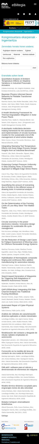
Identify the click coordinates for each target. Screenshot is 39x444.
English (27, 28)
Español (20, 28)
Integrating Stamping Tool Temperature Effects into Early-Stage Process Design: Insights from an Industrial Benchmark (19, 148)
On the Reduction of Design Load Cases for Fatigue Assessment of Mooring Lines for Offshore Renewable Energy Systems (19, 242)
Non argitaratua (8, 58)
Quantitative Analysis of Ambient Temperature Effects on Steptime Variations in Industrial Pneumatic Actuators (16, 82)
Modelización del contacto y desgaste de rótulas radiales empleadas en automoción (19, 335)
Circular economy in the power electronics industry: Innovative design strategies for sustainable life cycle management (18, 225)
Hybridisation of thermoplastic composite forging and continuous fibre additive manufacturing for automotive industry (19, 260)
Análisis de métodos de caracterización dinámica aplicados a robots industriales (19, 315)
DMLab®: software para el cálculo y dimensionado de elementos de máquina (19, 368)
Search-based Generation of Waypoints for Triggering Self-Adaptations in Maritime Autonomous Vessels (19, 278)
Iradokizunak (15, 442)
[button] (24, 14)
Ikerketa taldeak (28, 54)
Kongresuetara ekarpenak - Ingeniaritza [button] (18, 31)
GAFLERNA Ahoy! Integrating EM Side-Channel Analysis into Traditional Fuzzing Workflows (19, 291)
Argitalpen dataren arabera (13, 50)
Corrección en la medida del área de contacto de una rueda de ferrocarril (17, 352)
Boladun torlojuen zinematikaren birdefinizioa (16, 403)
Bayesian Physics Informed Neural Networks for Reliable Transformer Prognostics (17, 96)
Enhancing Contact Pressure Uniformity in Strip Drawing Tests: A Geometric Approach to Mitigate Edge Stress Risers (19, 166)
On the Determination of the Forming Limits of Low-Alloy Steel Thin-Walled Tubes (18, 205)
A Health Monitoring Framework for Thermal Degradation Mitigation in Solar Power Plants (19, 115)
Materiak (17, 54)
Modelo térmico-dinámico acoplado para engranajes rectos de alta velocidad (19, 387)
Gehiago (5, 416)
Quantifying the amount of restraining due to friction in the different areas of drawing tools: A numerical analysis (18, 187)
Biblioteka (5, 440)
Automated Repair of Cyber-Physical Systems (17, 306)
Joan (34, 68)
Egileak (28, 50)
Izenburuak (7, 54)
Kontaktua (5, 442)
